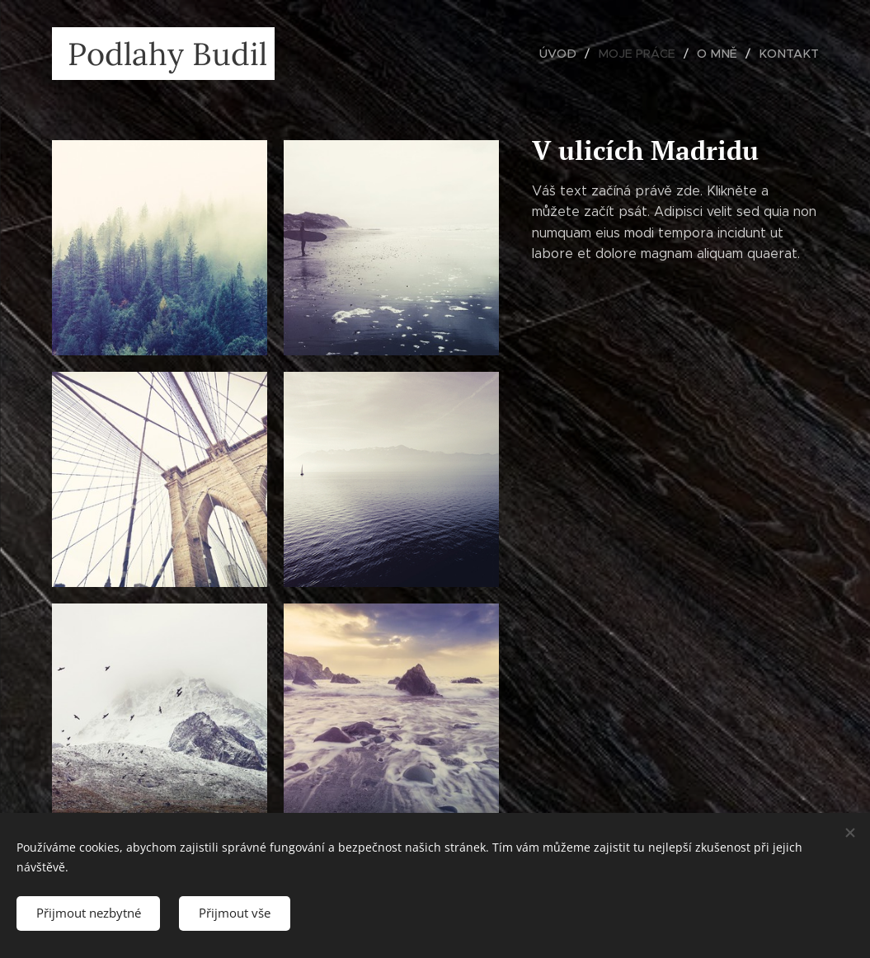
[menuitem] (573, 53)
